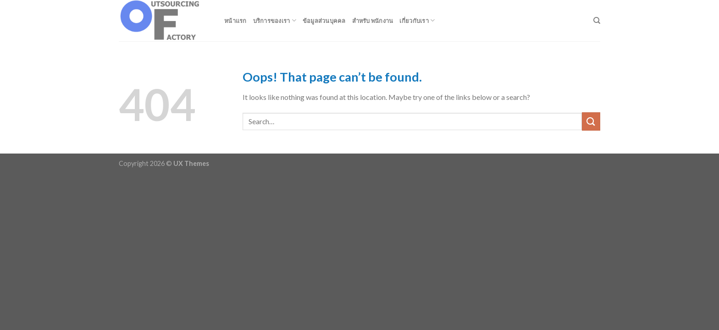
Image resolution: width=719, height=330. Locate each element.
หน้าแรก (235, 20)
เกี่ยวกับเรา (417, 20)
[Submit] (591, 121)
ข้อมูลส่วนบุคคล (324, 20)
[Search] (596, 20)
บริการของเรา (274, 20)
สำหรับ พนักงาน (372, 20)
